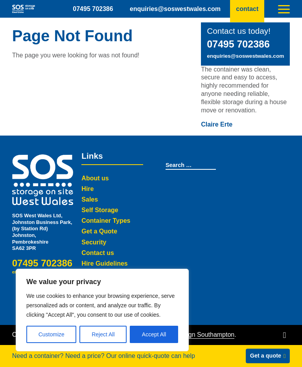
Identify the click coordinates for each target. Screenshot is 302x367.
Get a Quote (99, 231)
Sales (89, 199)
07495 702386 (93, 8)
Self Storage (99, 210)
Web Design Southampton (197, 334)
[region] (102, 310)
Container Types (105, 220)
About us (95, 178)
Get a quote (265, 355)
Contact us (97, 253)
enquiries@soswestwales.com (175, 8)
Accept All (154, 334)
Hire (87, 188)
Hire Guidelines (104, 263)
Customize (51, 334)
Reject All (103, 334)
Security (93, 242)
